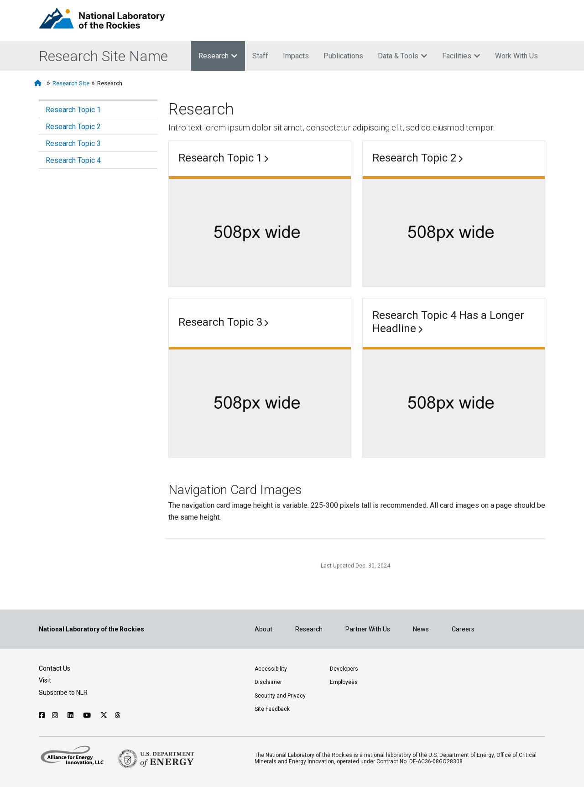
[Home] (39, 83)
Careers (463, 629)
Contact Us (54, 668)
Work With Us (516, 56)
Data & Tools (403, 56)
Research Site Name (103, 56)
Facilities (461, 56)
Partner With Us (367, 629)
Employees (344, 682)
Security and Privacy (280, 696)
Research (218, 56)
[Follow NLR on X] (103, 715)
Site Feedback (272, 709)
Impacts (296, 56)
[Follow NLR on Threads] (118, 715)
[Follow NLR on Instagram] (56, 715)
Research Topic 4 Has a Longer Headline (448, 322)
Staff (260, 56)
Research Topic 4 (73, 160)
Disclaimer (268, 682)
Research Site (70, 83)
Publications (343, 56)
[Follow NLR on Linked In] (72, 715)
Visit (45, 680)
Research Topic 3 (73, 143)
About (263, 629)
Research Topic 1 (73, 109)
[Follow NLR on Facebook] (42, 715)
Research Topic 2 (73, 126)
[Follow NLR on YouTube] (88, 715)
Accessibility (271, 669)
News (421, 629)
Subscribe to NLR (63, 692)
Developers (344, 669)
